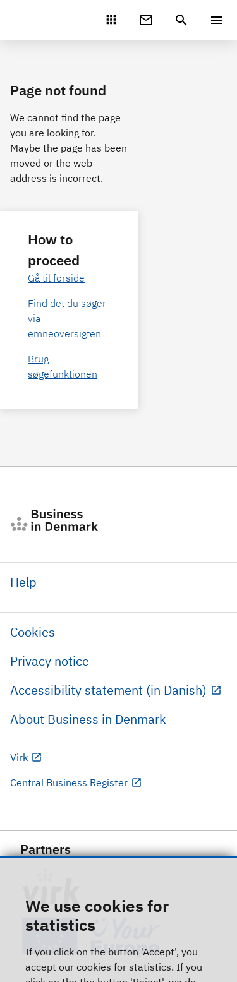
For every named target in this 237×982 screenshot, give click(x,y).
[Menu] (216, 20)
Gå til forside (56, 278)
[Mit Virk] (111, 19)
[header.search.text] (181, 19)
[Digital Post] (146, 19)
